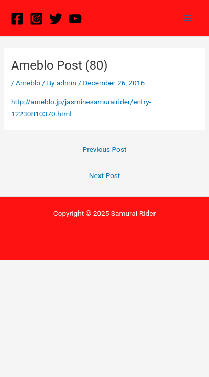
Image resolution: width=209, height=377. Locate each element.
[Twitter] (55, 18)
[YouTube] (75, 18)
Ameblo (28, 83)
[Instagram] (36, 18)
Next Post (104, 175)
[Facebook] (17, 18)
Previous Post (105, 149)
